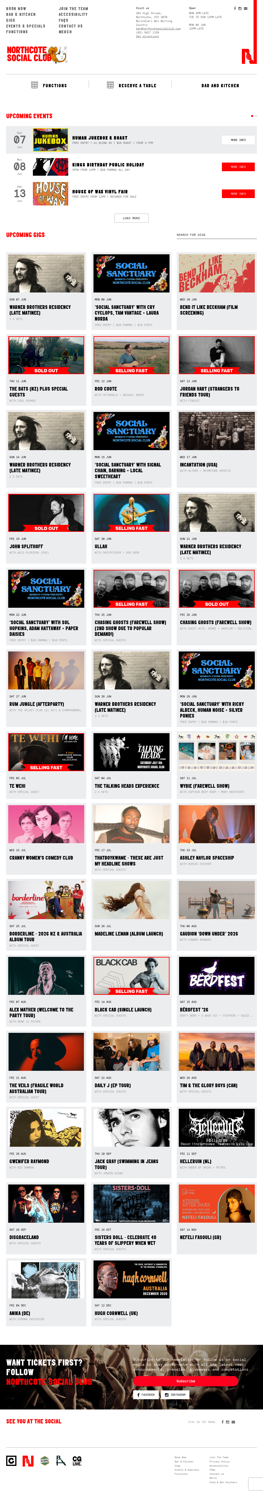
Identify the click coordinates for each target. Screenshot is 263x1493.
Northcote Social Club (37, 54)
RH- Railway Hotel (61, 1460)
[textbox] (217, 235)
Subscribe (185, 1381)
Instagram (175, 1395)
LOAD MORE (131, 218)
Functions (17, 31)
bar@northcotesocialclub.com (158, 28)
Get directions (147, 36)
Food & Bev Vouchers (223, 1482)
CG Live (77, 1461)
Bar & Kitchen (21, 14)
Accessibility (73, 14)
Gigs (10, 20)
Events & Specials (26, 26)
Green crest (45, 1461)
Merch (65, 31)
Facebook (146, 1395)
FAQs (64, 20)
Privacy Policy (220, 1461)
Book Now (16, 8)
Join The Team (73, 8)
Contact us (71, 26)
